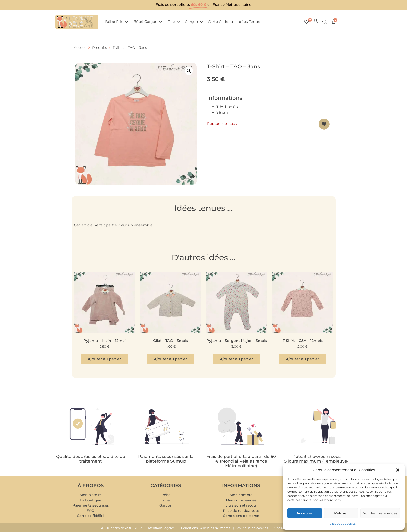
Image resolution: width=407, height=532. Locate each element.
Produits (99, 47)
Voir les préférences (380, 513)
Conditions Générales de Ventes (205, 528)
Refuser (341, 513)
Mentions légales (161, 528)
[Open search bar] (324, 22)
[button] (397, 470)
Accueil (80, 47)
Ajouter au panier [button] (104, 359)
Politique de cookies (342, 523)
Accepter (304, 513)
